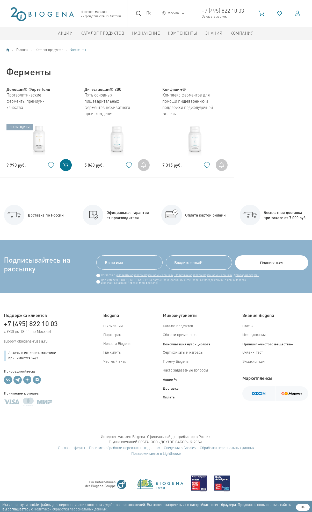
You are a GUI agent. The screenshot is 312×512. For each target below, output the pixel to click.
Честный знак (114, 361)
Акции (65, 34)
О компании (113, 326)
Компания (242, 34)
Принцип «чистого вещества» (267, 344)
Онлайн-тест (252, 352)
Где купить (112, 352)
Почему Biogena (175, 361)
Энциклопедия (254, 361)
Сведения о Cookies (180, 448)
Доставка (170, 388)
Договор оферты (71, 448)
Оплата (169, 397)
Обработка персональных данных (227, 448)
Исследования (254, 335)
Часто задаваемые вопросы (185, 370)
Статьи (247, 326)
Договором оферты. (246, 275)
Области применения (180, 335)
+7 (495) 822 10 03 (223, 11)
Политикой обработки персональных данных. (71, 509)
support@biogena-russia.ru (26, 341)
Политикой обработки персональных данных (203, 275)
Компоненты (182, 34)
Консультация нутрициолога (186, 344)
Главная (22, 50)
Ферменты (78, 50)
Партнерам (112, 335)
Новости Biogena (116, 344)
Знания (213, 34)
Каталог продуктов (102, 34)
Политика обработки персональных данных (124, 448)
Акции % (170, 379)
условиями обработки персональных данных (144, 275)
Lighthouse (172, 454)
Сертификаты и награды (183, 352)
